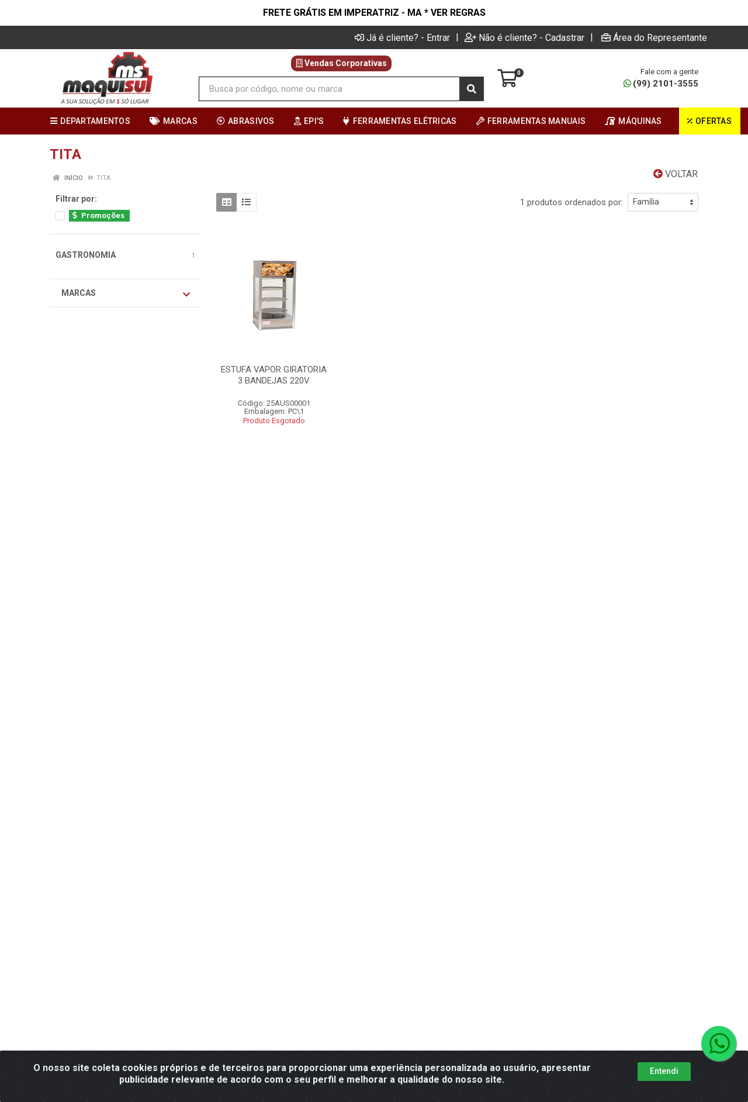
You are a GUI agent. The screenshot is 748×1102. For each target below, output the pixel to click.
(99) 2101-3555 (661, 83)
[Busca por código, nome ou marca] (329, 89)
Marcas (125, 293)
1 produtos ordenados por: (571, 202)
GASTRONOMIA (86, 255)
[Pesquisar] (471, 89)
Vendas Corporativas (341, 63)
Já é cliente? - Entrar (402, 37)
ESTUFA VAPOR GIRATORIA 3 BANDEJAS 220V (274, 375)
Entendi (664, 1071)
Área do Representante (654, 37)
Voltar (675, 173)
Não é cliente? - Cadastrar (524, 37)
